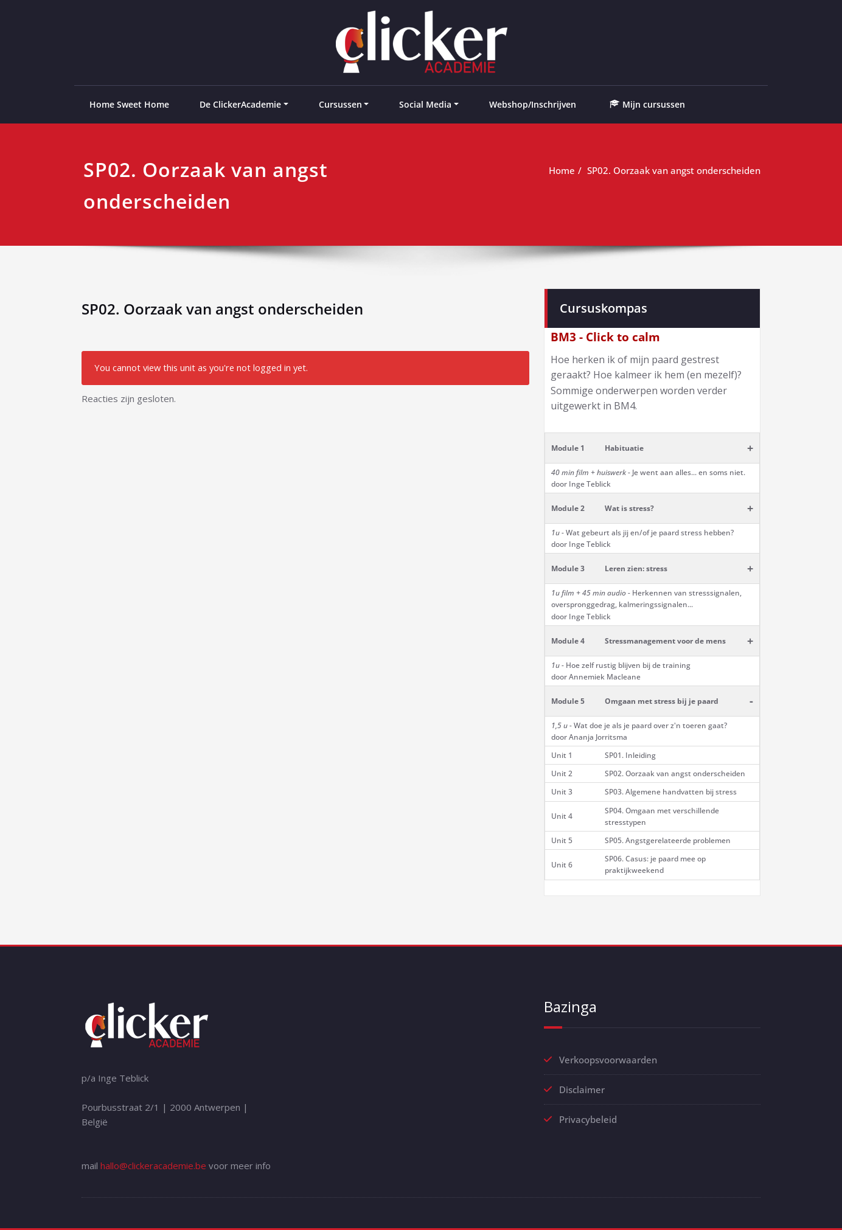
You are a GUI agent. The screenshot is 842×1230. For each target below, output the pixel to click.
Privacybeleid (588, 1119)
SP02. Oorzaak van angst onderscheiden (673, 170)
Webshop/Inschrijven (532, 104)
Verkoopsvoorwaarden (608, 1060)
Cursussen (340, 104)
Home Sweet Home (129, 104)
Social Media (425, 104)
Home (562, 170)
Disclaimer (582, 1089)
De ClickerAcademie (240, 104)
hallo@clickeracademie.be (153, 1165)
